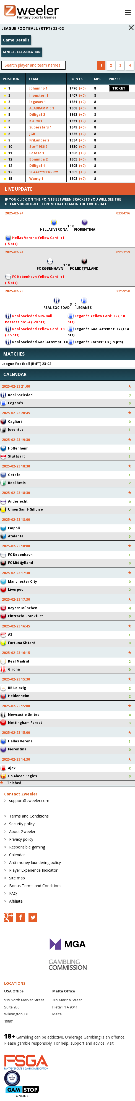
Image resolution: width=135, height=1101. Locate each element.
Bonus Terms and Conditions (35, 885)
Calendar (17, 854)
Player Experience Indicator (33, 870)
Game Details (16, 40)
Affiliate (16, 901)
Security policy (22, 823)
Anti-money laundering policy (35, 862)
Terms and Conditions (29, 816)
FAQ (13, 893)
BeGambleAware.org (22, 1048)
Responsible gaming (27, 847)
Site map (17, 878)
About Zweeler (22, 831)
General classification (21, 52)
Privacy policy (21, 839)
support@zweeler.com (29, 800)
